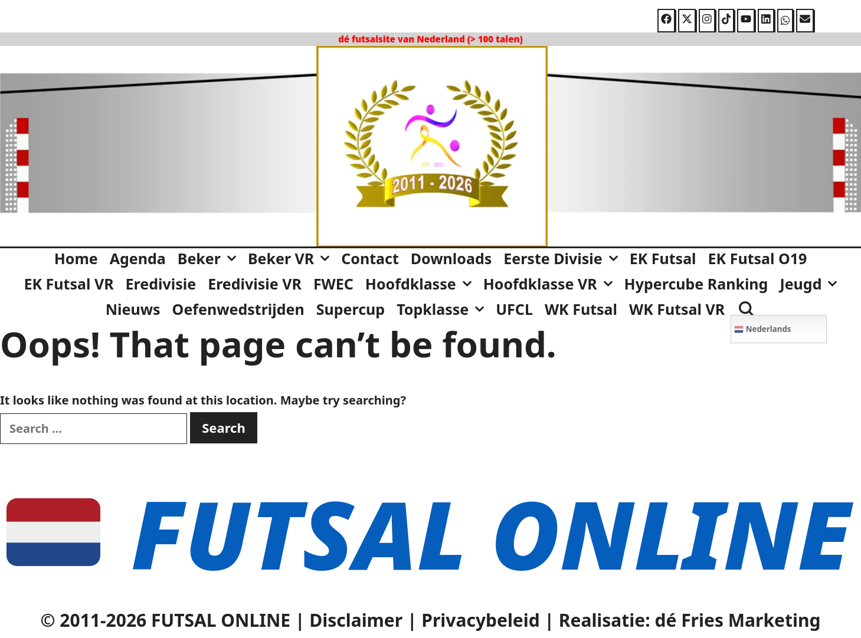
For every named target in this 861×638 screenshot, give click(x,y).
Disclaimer (355, 620)
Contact (370, 258)
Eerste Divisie (563, 258)
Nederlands (762, 329)
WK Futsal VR (677, 309)
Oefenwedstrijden (238, 309)
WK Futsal (581, 309)
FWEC (333, 284)
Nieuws (133, 309)
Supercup (350, 309)
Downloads (451, 258)
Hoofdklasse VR (550, 283)
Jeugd (811, 283)
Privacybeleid (480, 620)
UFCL (514, 309)
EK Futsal (663, 258)
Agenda (138, 258)
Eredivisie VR (255, 284)
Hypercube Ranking (696, 284)
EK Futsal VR (69, 284)
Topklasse (443, 309)
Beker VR (291, 258)
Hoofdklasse (421, 283)
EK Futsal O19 (757, 258)
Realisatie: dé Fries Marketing (690, 620)
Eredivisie (161, 284)
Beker (210, 258)
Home (76, 258)
